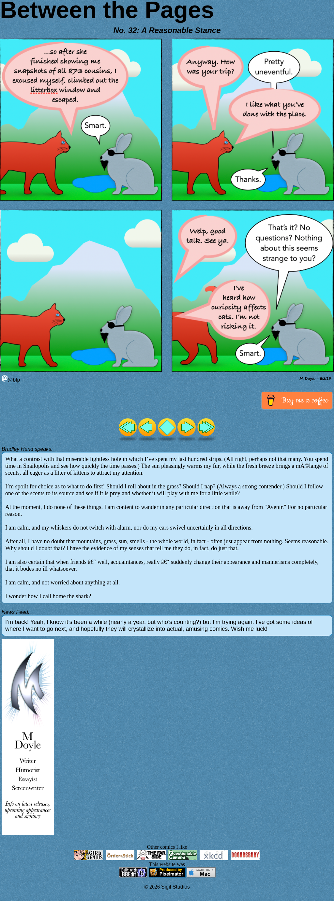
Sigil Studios (175, 887)
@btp (11, 380)
